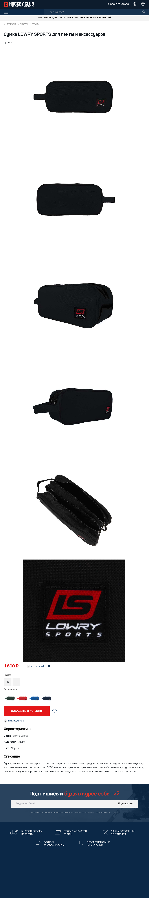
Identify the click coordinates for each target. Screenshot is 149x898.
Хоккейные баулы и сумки (23, 24)
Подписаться (126, 804)
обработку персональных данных (101, 813)
